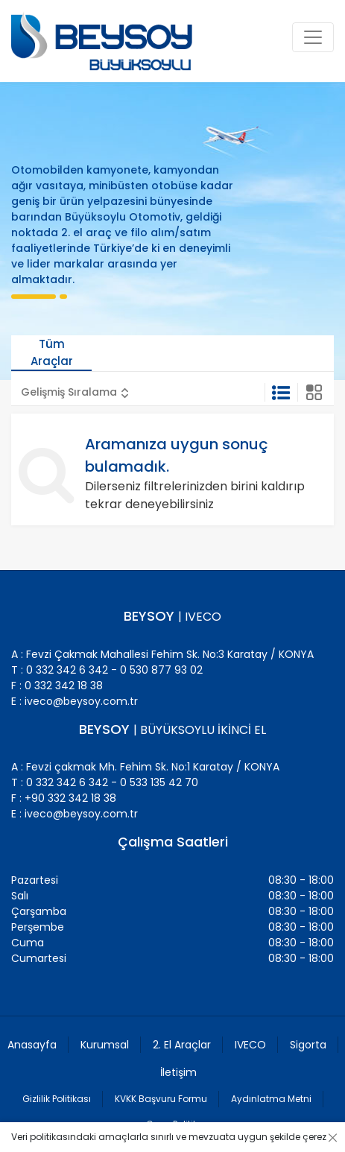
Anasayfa (32, 1044)
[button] (75, 392)
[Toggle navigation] (313, 37)
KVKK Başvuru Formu (161, 1098)
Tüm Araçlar (52, 352)
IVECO (250, 1044)
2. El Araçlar (182, 1044)
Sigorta (308, 1044)
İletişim (178, 1072)
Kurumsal (104, 1044)
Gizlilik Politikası (56, 1098)
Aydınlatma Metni (271, 1098)
